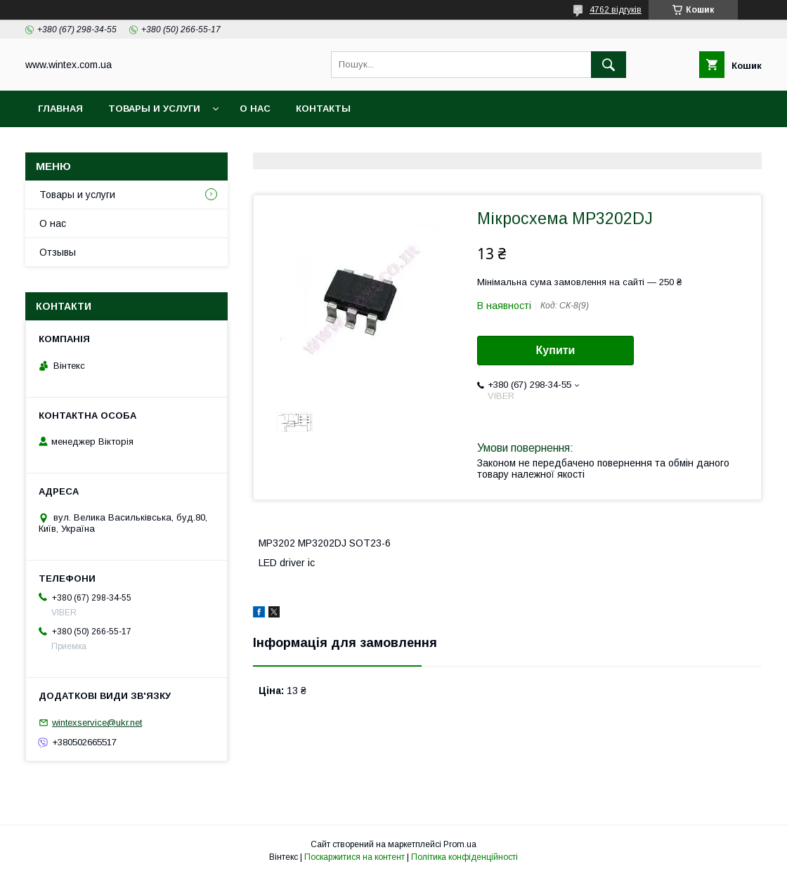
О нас (255, 108)
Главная (60, 108)
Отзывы (57, 252)
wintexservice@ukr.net (97, 722)
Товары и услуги (154, 108)
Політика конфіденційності (464, 857)
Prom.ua (459, 844)
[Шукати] (608, 64)
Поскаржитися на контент (354, 857)
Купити (555, 350)
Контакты (323, 108)
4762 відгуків (616, 10)
